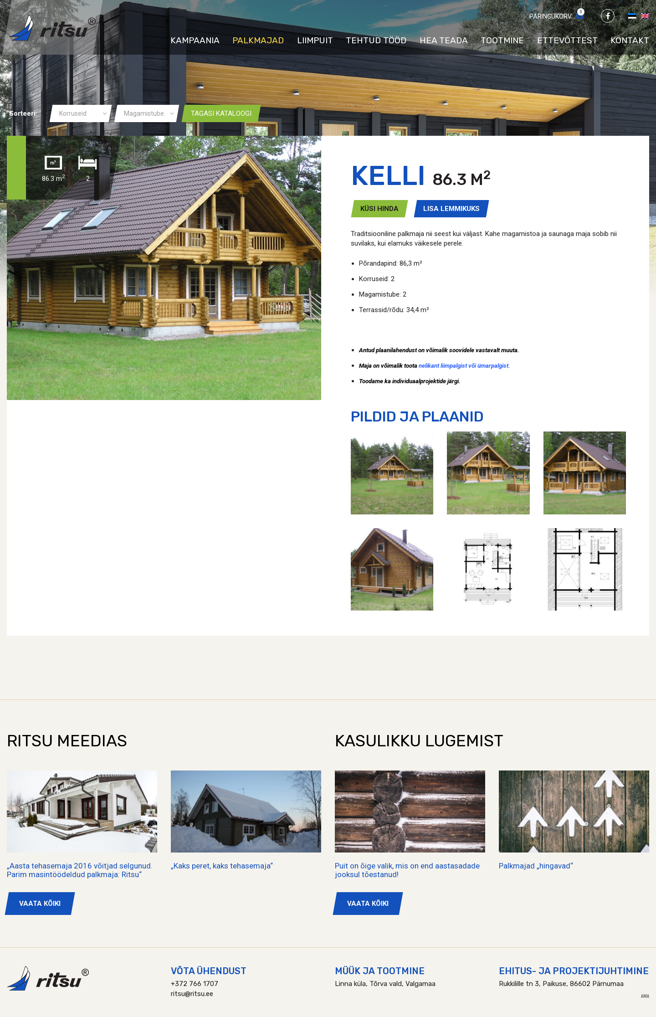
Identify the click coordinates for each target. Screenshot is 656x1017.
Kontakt (629, 40)
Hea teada (444, 40)
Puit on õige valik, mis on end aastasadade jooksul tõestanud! (407, 870)
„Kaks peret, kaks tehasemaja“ (222, 865)
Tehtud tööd (376, 40)
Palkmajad (258, 40)
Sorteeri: (23, 113)
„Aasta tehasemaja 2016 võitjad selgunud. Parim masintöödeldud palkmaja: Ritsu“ (80, 870)
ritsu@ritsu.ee (192, 994)
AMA (645, 996)
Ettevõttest (567, 40)
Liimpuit (315, 40)
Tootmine (502, 40)
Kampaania (195, 40)
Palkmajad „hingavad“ (536, 865)
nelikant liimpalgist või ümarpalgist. (464, 365)
